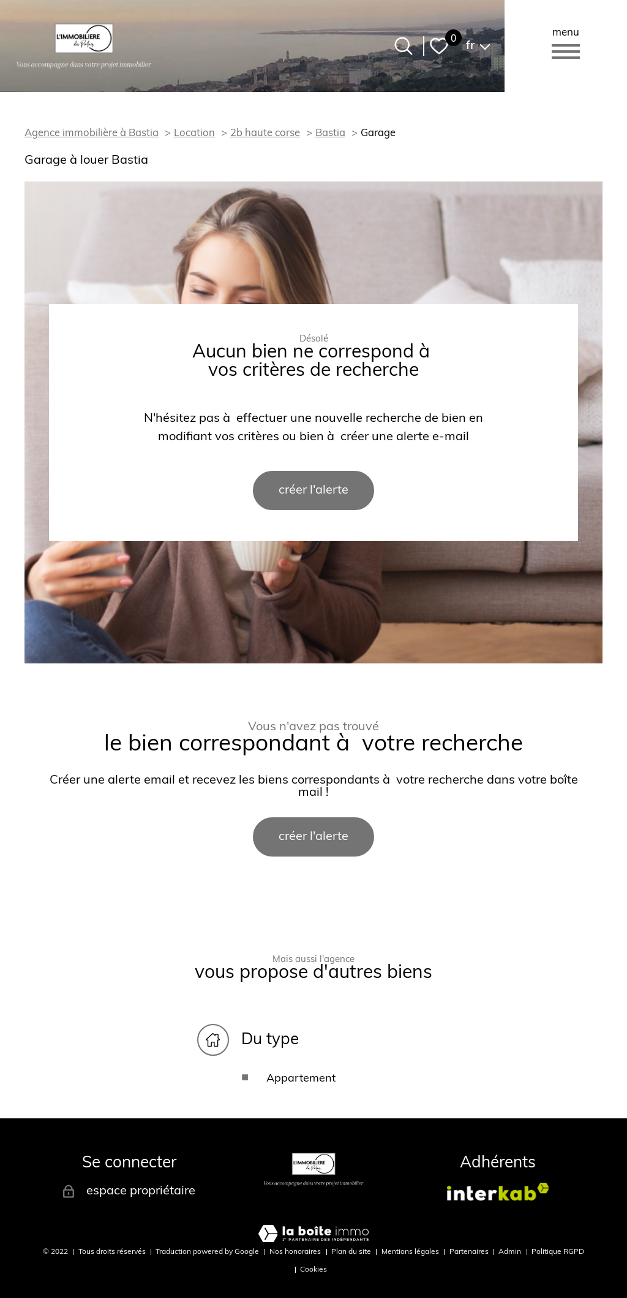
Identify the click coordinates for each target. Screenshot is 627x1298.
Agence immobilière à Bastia (91, 134)
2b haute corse (265, 134)
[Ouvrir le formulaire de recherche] (403, 46)
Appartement (301, 1079)
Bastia (330, 134)
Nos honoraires (295, 1252)
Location (194, 134)
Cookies (313, 1269)
